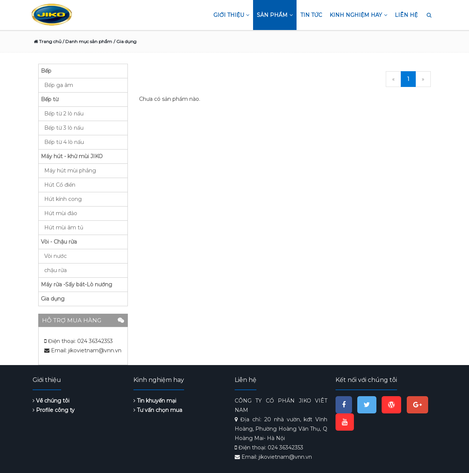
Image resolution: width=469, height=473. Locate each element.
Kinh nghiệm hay (358, 15)
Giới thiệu (231, 15)
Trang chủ (47, 41)
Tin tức (311, 15)
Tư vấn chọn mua (157, 410)
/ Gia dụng (125, 41)
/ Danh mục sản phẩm (86, 41)
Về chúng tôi (51, 400)
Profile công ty (54, 410)
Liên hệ (406, 15)
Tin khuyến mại (154, 400)
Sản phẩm (275, 15)
